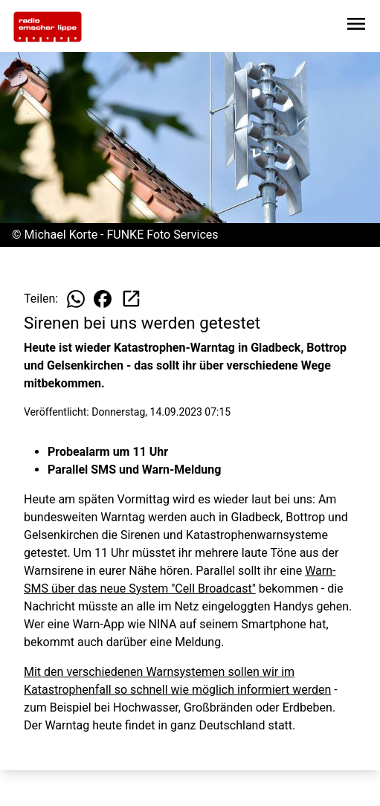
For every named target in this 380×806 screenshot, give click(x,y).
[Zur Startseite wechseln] (47, 27)
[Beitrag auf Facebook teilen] (103, 299)
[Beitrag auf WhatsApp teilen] (76, 299)
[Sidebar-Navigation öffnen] (356, 26)
